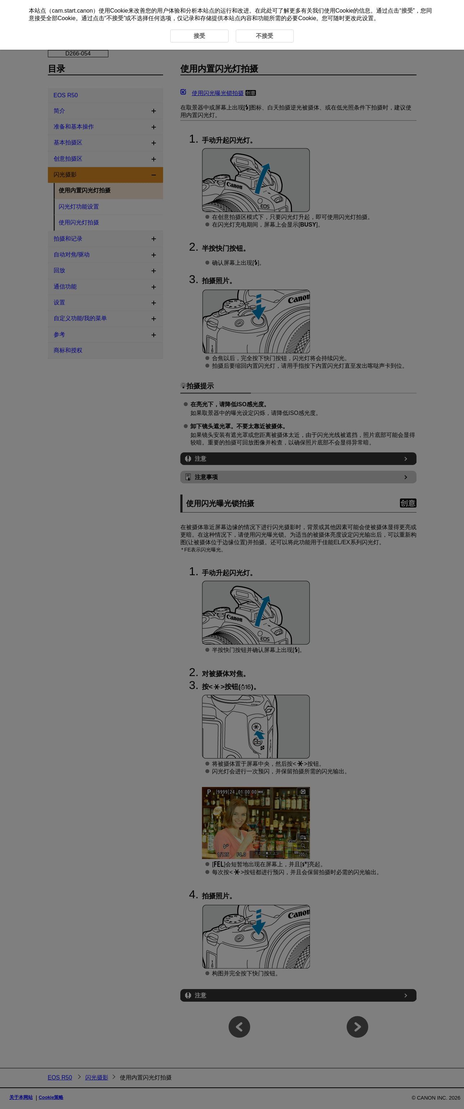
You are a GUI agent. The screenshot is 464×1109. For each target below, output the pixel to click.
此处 (266, 11)
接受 (407, 11)
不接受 (114, 18)
